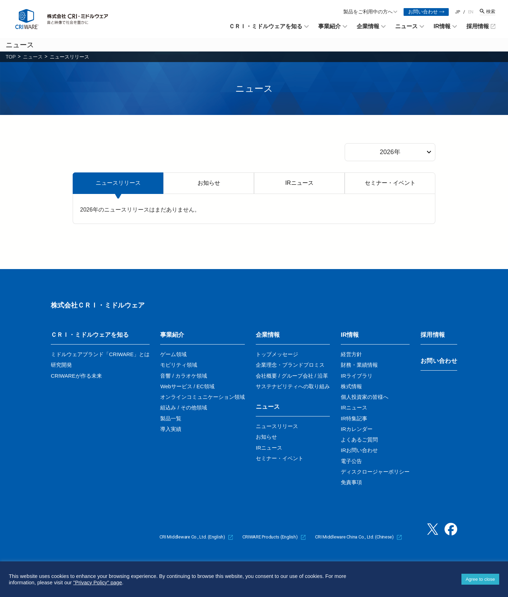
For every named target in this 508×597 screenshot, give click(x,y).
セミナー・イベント (390, 183)
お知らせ (209, 183)
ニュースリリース (118, 183)
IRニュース (299, 183)
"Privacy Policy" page (97, 582)
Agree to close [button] (480, 579)
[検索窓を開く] (487, 12)
